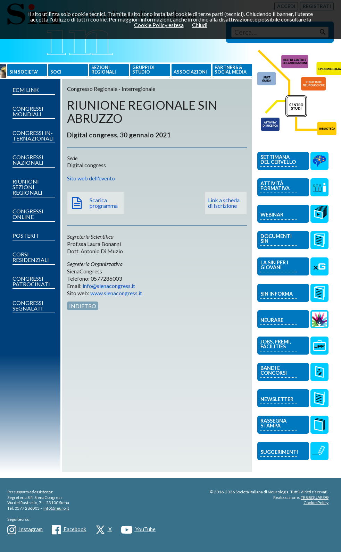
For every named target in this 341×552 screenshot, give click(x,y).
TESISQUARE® (314, 497)
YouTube (138, 530)
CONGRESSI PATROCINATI (31, 281)
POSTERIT (26, 235)
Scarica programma (104, 203)
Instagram (25, 530)
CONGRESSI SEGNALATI (28, 305)
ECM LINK (26, 89)
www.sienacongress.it (116, 293)
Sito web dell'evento (91, 178)
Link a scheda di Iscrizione (224, 203)
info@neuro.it (56, 508)
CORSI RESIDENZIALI (31, 257)
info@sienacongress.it (109, 285)
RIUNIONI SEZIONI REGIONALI (27, 187)
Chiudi (199, 25)
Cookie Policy (315, 502)
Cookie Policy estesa (159, 25)
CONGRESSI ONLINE (28, 214)
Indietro (82, 306)
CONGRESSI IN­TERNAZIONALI (33, 135)
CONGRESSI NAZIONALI (28, 160)
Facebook (69, 530)
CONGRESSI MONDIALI (28, 111)
